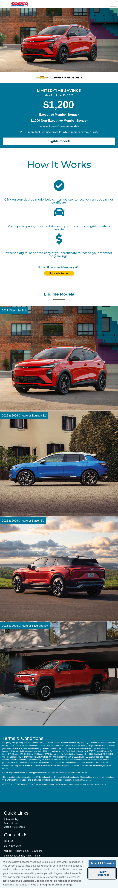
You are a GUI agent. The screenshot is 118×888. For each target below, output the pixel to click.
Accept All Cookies (102, 864)
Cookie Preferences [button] (14, 826)
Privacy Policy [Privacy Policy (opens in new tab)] (11, 819)
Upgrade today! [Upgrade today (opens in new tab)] (59, 273)
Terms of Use (11, 823)
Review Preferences (102, 874)
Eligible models (59, 141)
